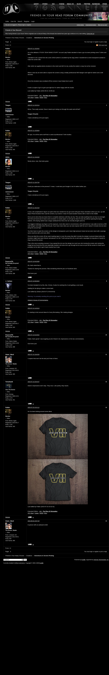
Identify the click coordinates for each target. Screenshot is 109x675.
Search (20, 21)
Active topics (80, 25)
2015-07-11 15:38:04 (33, 130)
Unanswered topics (90, 25)
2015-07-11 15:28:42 (33, 48)
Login (33, 21)
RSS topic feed (103, 45)
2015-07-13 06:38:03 (33, 281)
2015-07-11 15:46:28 (33, 157)
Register (26, 21)
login (91, 42)
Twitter (37, 97)
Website (7, 101)
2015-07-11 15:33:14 (33, 105)
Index (7, 21)
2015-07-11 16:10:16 (33, 208)
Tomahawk (9, 382)
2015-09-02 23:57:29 (33, 521)
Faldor (7, 48)
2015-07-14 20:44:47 (33, 381)
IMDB (41, 97)
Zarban (9, 281)
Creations (29, 38)
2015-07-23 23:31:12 (33, 407)
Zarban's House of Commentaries (38, 300)
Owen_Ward (9, 354)
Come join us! (90, 33)
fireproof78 (9, 261)
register (96, 42)
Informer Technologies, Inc (101, 559)
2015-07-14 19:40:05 (33, 354)
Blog (45, 97)
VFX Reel (31, 97)
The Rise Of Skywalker (50, 95)
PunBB (83, 559)
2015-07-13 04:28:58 (33, 261)
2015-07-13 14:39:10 (33, 308)
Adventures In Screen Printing (44, 38)
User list (13, 21)
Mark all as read (102, 25)
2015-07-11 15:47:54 (33, 182)
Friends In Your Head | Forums (14, 38)
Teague (7, 105)
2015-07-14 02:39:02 (33, 335)
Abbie (7, 157)
